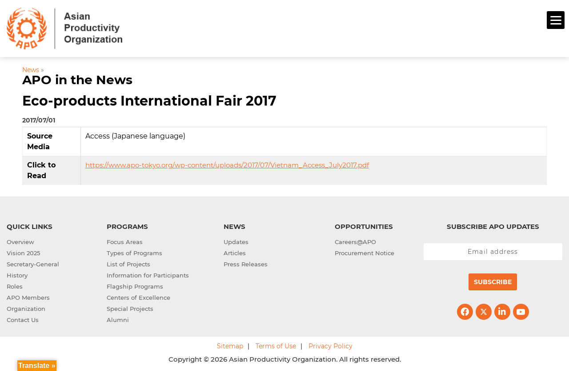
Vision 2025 (23, 251)
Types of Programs (134, 251)
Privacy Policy (331, 345)
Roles (15, 285)
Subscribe (493, 281)
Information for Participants (148, 273)
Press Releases (246, 262)
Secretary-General (33, 262)
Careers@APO (355, 240)
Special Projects (130, 307)
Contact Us (23, 318)
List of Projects (128, 262)
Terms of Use (276, 345)
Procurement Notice (364, 251)
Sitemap (230, 345)
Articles (235, 251)
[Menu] (556, 20)
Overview (20, 240)
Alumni (118, 318)
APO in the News (77, 78)
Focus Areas (125, 240)
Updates (236, 240)
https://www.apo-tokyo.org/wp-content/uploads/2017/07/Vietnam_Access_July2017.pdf (227, 163)
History (17, 273)
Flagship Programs (135, 285)
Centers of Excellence (138, 296)
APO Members (28, 296)
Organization (26, 307)
